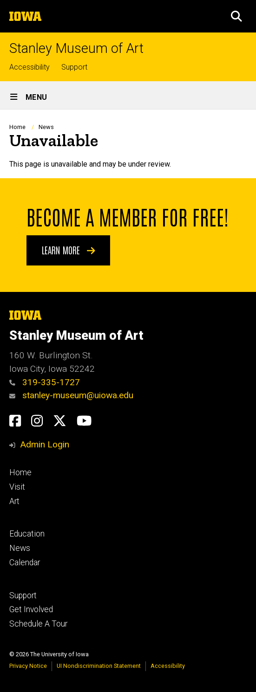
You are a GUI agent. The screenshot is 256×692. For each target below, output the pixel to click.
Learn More (68, 250)
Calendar (24, 562)
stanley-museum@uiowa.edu (71, 395)
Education (27, 533)
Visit (17, 487)
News (46, 126)
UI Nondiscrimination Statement (99, 665)
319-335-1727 (44, 382)
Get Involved (31, 609)
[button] (236, 16)
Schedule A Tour (38, 623)
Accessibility (29, 67)
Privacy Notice (28, 665)
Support (74, 67)
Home (17, 126)
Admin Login (44, 444)
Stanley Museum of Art (76, 48)
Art (14, 501)
